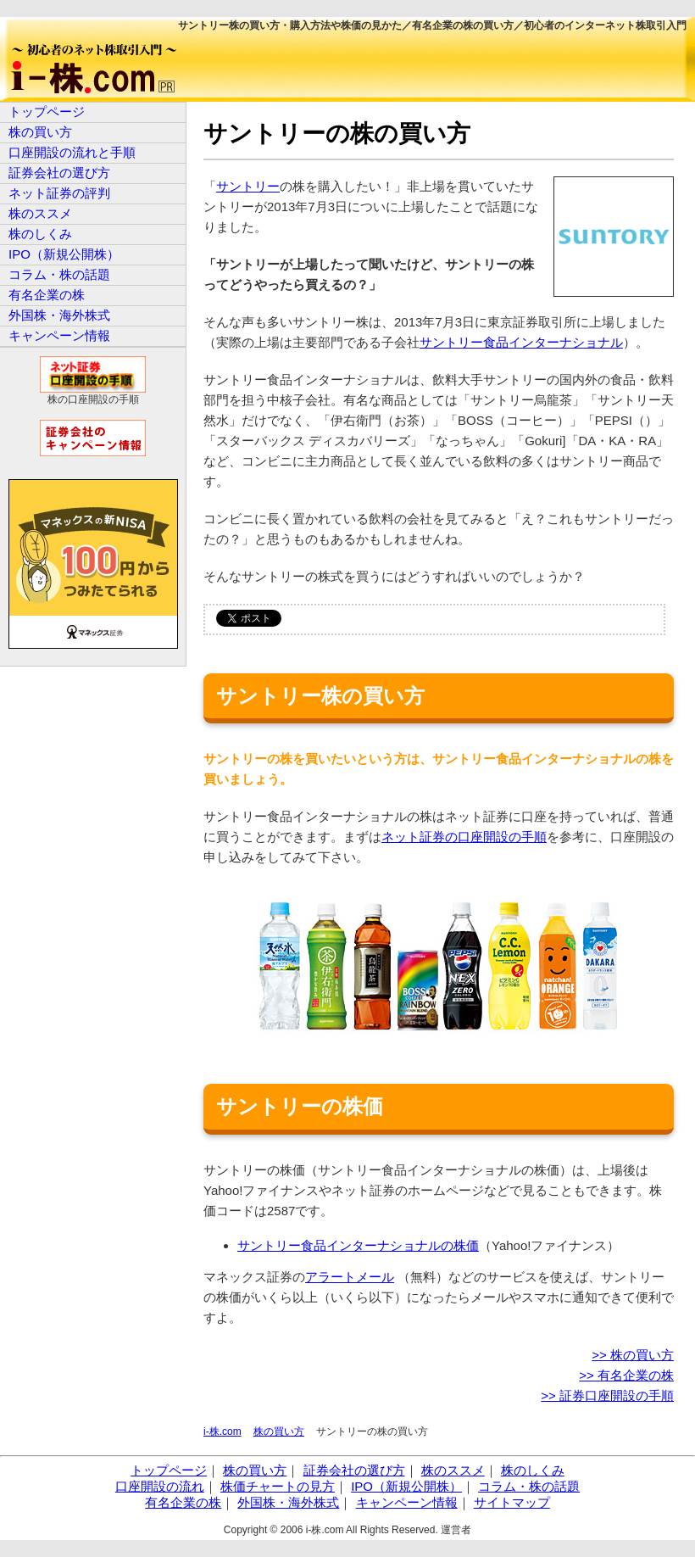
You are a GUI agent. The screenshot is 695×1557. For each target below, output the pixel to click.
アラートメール (349, 1277)
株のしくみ (40, 233)
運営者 (456, 1530)
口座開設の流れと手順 (72, 152)
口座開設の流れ (159, 1486)
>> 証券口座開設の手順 (607, 1395)
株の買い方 (278, 1431)
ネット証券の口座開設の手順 (464, 836)
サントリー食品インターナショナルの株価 (358, 1245)
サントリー (248, 186)
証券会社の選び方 (59, 172)
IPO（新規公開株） (64, 254)
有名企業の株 (46, 294)
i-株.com (222, 1431)
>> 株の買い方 (633, 1355)
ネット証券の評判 (59, 193)
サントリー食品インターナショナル (521, 342)
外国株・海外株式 (59, 315)
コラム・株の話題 (59, 274)
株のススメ (40, 213)
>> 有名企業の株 (626, 1375)
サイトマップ (512, 1502)
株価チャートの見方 (277, 1486)
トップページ (46, 111)
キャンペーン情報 (59, 335)
